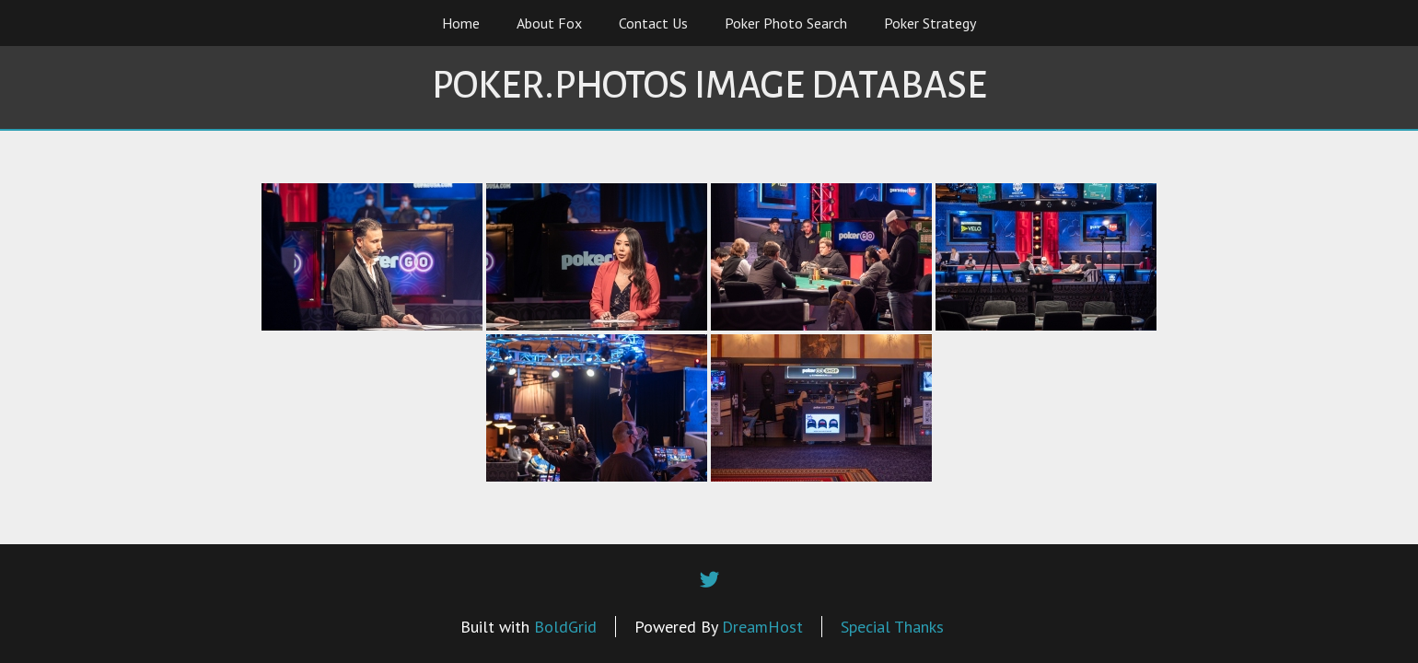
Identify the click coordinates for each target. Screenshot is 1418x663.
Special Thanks (892, 626)
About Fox (549, 23)
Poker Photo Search (786, 23)
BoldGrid (565, 626)
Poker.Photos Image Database (709, 85)
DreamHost (762, 626)
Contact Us (653, 23)
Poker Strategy (930, 23)
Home (461, 23)
